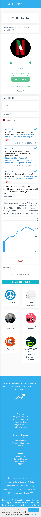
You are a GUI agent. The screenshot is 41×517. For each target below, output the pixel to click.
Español (23, 482)
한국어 (10, 493)
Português (32, 482)
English (7, 478)
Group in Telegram (20, 419)
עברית (15, 489)
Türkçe (32, 485)
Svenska (19, 485)
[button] (37, 218)
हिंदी (31, 493)
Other (32, 27)
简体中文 (34, 489)
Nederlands (10, 485)
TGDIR (9, 3)
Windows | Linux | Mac (20, 443)
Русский (25, 478)
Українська (16, 478)
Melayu (26, 493)
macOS (20, 446)
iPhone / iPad (20, 440)
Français (33, 478)
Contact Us (20, 456)
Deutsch (8, 482)
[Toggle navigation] (37, 4)
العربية (21, 489)
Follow (20, 68)
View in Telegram (20, 79)
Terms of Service (20, 459)
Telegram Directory (10, 27)
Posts (6, 114)
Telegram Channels (20, 417)
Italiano (16, 482)
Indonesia (18, 493)
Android (20, 438)
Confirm (28, 86)
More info (33, 514)
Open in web (20, 74)
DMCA (20, 464)
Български (7, 489)
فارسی (27, 489)
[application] (20, 236)
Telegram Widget (20, 425)
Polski (26, 485)
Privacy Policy (20, 461)
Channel (24, 27)
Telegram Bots (20, 422)
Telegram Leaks (20, 427)
